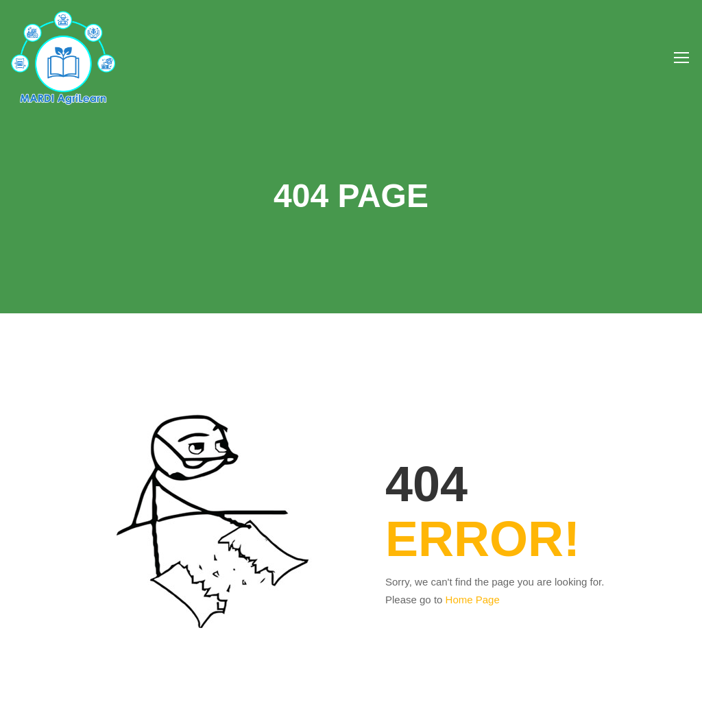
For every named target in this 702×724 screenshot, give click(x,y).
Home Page (473, 599)
